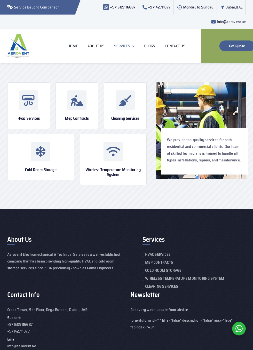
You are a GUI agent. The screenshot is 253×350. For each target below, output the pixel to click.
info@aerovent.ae (231, 22)
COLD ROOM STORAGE (163, 270)
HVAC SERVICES (158, 254)
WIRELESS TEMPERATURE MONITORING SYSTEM (184, 278)
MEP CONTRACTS (159, 262)
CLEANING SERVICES (161, 286)
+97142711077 (159, 7)
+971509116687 (122, 7)
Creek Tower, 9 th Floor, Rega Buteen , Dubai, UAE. (47, 310)
